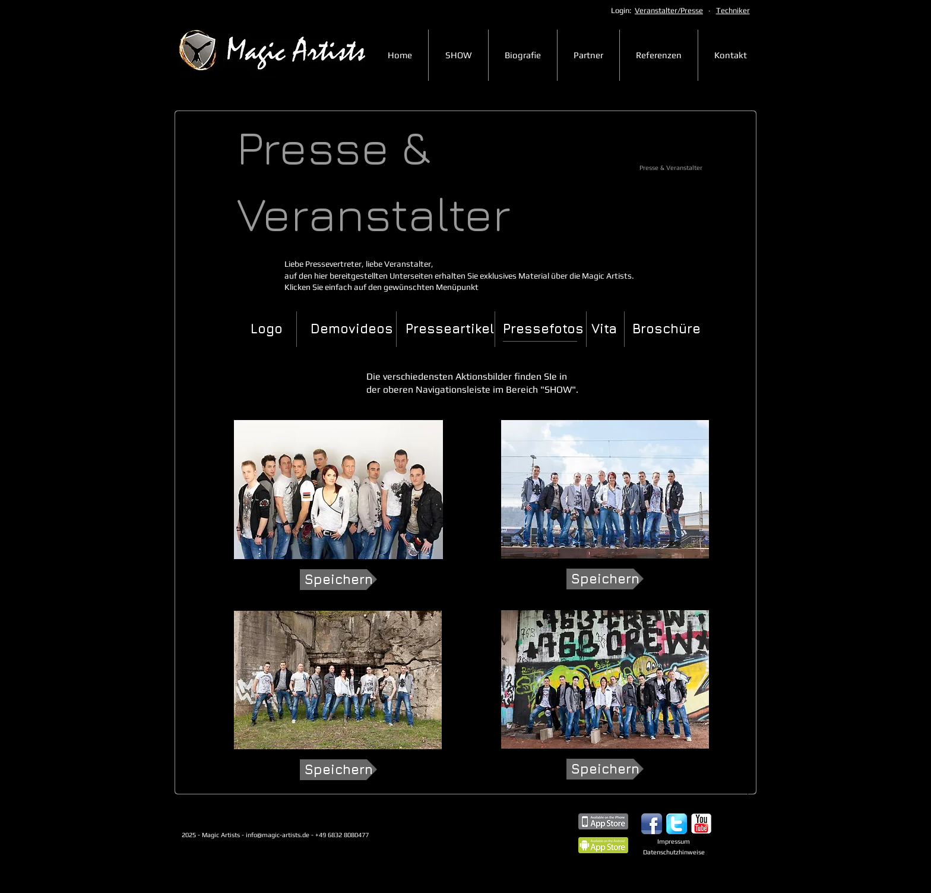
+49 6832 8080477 (362, 834)
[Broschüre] (666, 329)
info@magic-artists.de (277, 834)
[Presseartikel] (450, 329)
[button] (542, 329)
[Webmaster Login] (217, 873)
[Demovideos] (352, 329)
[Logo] (266, 329)
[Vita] (604, 329)
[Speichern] (338, 579)
